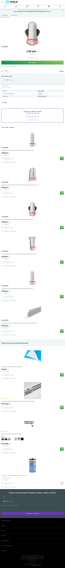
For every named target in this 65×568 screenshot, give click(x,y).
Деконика (41, 91)
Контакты (32, 550)
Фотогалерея (32, 540)
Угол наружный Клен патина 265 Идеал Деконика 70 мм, (17, 219)
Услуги (32, 530)
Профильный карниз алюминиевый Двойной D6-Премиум (17, 401)
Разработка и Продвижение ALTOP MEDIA (32, 565)
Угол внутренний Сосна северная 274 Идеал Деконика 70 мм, (18, 254)
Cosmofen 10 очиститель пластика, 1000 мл (13, 475)
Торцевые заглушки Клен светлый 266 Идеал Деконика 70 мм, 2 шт (20, 185)
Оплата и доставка (32, 545)
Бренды (32, 525)
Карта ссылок (32, 562)
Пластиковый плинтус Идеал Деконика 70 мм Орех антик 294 (19, 323)
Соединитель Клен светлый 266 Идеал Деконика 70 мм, (17, 288)
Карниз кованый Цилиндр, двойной (11, 434)
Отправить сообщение (32, 513)
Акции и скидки (32, 520)
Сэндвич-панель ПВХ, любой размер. (11, 366)
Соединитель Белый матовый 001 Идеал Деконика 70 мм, (17, 150)
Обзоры (32, 535)
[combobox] (4, 80)
